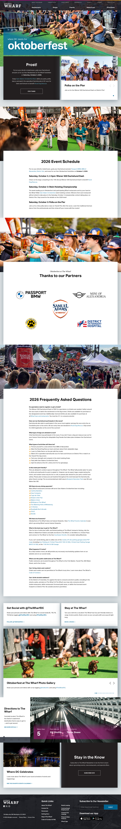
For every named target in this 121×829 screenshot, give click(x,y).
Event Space (65, 2)
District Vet (40, 171)
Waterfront (91, 7)
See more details (10, 727)
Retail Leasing (65, 805)
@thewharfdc (44, 688)
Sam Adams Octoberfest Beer (26, 79)
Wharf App (64, 821)
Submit (110, 807)
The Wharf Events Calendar (77, 521)
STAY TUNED (31, 91)
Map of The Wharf (46, 817)
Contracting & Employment (65, 809)
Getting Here (45, 814)
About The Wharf (37, 2)
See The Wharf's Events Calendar (19, 783)
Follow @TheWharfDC (15, 622)
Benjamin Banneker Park (75, 479)
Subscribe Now (89, 773)
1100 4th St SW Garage (51, 544)
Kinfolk (33, 514)
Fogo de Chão (35, 495)
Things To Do (52, 2)
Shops (55, 7)
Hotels (89, 2)
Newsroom (44, 811)
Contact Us (111, 2)
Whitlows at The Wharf (38, 502)
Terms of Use (31, 817)
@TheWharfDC (24, 615)
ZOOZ (33, 511)
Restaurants (36, 7)
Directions (111, 7)
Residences (78, 2)
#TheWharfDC (41, 615)
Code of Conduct (34, 573)
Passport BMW (76, 169)
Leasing (99, 2)
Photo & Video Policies (65, 817)
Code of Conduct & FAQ (48, 819)
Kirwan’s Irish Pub (36, 498)
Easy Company (36, 493)
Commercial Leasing (65, 813)
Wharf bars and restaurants (40, 416)
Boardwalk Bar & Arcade (38, 509)
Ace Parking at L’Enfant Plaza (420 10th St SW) (54, 542)
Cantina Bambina (36, 491)
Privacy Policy (22, 817)
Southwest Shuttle (60, 535)
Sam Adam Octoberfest (48, 193)
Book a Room (69, 622)
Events (72, 7)
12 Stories (34, 507)
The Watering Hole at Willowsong (42, 504)
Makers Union (35, 500)
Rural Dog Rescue (41, 83)
